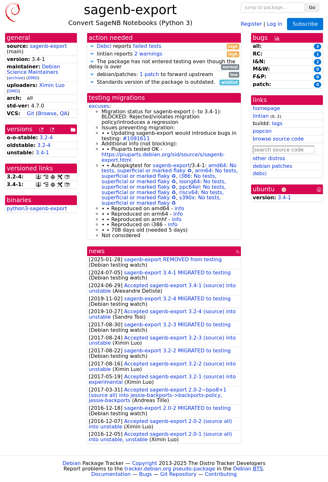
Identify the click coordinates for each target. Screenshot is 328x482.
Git (30, 113)
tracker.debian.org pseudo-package (170, 469)
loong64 (189, 181)
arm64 (203, 171)
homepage (266, 108)
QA (64, 113)
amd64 (217, 165)
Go (312, 7)
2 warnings (148, 54)
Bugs (145, 474)
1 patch (149, 74)
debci (259, 173)
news (97, 251)
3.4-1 (42, 153)
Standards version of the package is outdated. (164, 82)
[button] (92, 46)
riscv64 (188, 192)
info (179, 208)
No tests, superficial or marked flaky (169, 168)
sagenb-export (48, 46)
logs (277, 123)
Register (251, 24)
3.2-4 (46, 137)
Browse (47, 113)
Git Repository (178, 474)
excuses (99, 106)
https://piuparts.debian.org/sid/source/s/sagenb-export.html (163, 157)
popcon (262, 131)
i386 (185, 176)
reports (164, 46)
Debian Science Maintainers (33, 69)
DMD (33, 77)
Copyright (144, 463)
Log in (274, 24)
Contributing (221, 474)
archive (15, 77)
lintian (261, 116)
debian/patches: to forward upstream (164, 74)
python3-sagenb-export (37, 208)
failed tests (147, 46)
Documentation (111, 474)
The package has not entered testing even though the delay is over (164, 64)
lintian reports (164, 54)
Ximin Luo (51, 85)
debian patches (272, 166)
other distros (269, 158)
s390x (187, 197)
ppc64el (189, 187)
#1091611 (136, 138)
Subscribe (305, 24)
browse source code (278, 139)
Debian (71, 463)
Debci (104, 46)
